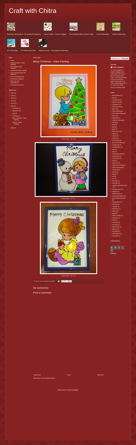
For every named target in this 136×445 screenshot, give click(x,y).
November (15, 108)
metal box (115, 163)
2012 (12, 103)
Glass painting (116, 111)
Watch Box (115, 209)
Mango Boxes (116, 193)
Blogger (76, 390)
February (15, 116)
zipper (114, 133)
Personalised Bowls (118, 196)
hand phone (115, 158)
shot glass (115, 231)
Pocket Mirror (116, 202)
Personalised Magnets (17, 79)
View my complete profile (118, 87)
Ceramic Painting (117, 120)
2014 (12, 98)
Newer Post (37, 375)
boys (113, 124)
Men (113, 151)
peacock (114, 229)
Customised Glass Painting (18, 70)
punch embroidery (117, 142)
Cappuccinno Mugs (118, 165)
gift (113, 98)
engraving (115, 118)
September (15, 111)
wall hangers (116, 233)
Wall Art (114, 138)
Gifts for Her (115, 102)
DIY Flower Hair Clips (28, 50)
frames (114, 172)
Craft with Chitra (32, 10)
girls (113, 127)
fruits (113, 220)
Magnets (114, 191)
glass (113, 129)
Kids (113, 149)
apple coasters (116, 215)
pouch (114, 115)
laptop (114, 174)
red (113, 176)
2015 (12, 95)
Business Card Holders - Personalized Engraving (24, 34)
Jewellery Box (116, 147)
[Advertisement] (68, 357)
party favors (115, 227)
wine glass (115, 236)
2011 (12, 106)
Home (69, 375)
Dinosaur (115, 181)
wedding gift (115, 145)
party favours (116, 131)
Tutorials (114, 206)
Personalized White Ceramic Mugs (81, 34)
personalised (116, 95)
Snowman (115, 169)
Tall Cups (115, 204)
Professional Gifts (117, 154)
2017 (12, 93)
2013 (12, 101)
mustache (115, 222)
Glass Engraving (117, 167)
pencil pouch (116, 140)
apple (113, 213)
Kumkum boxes (116, 189)
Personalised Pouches (17, 85)
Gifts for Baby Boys (119, 34)
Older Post (100, 375)
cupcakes (115, 218)
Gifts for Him (116, 106)
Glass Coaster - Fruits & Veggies (55, 34)
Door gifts (115, 183)
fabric (113, 109)
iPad (113, 160)
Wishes (114, 211)
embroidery (115, 156)
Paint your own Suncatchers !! (15, 81)
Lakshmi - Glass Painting (17, 123)
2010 (12, 128)
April (13, 113)
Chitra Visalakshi (118, 67)
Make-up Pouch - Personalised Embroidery (53, 50)
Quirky (114, 122)
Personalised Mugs (118, 113)
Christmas (115, 104)
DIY (113, 178)
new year (115, 224)
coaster (114, 136)
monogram (115, 100)
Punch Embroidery (102, 34)
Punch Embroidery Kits (17, 76)
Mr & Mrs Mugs (12, 50)
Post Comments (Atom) (48, 378)
